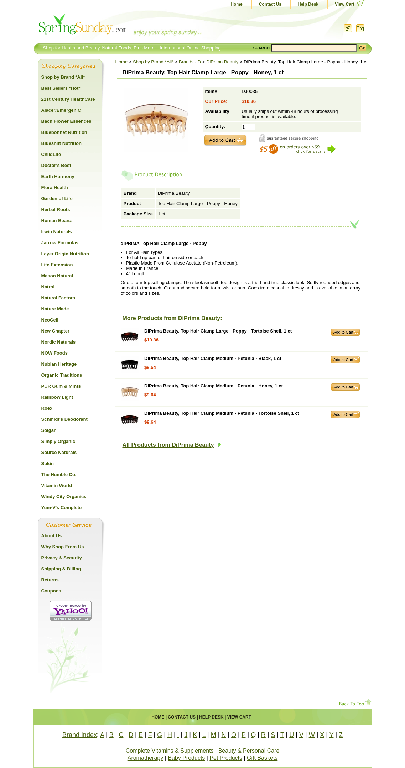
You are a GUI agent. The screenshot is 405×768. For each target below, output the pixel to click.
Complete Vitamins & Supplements (170, 751)
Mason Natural (57, 275)
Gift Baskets (262, 758)
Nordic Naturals (58, 342)
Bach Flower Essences (66, 121)
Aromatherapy (145, 758)
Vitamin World (56, 485)
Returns (50, 579)
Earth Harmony (57, 176)
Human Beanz (56, 220)
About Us (51, 535)
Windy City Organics (64, 496)
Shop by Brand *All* (153, 61)
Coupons (51, 591)
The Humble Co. (59, 474)
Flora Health (54, 187)
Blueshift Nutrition (61, 143)
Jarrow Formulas (60, 242)
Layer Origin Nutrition (65, 253)
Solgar (48, 430)
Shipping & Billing (61, 568)
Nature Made (55, 309)
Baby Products (186, 758)
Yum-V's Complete (61, 507)
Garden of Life (57, 198)
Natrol (48, 286)
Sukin (47, 463)
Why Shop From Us (62, 546)
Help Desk (308, 4)
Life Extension (57, 264)
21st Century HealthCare (68, 99)
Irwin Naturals (56, 231)
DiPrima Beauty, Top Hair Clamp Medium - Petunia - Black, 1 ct (212, 358)
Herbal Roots (55, 209)
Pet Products (225, 758)
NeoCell (49, 320)
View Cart (344, 4)
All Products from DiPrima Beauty (172, 445)
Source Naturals (59, 452)
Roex (47, 408)
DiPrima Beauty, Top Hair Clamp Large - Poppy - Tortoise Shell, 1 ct (218, 331)
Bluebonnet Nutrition (64, 132)
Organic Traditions (61, 375)
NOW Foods (54, 353)
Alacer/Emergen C (61, 110)
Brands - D (190, 61)
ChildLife (51, 154)
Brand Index (79, 734)
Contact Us (270, 4)
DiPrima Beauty (222, 61)
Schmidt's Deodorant (64, 419)
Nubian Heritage (59, 364)
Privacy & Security (61, 557)
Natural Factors (58, 298)
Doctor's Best (56, 165)
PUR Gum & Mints (61, 386)
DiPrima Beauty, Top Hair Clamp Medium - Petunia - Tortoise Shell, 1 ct (221, 413)
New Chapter (55, 331)
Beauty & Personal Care (249, 751)
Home (236, 4)
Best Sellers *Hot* (61, 88)
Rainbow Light (57, 397)
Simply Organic (58, 441)
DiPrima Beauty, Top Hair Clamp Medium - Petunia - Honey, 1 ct (213, 385)
